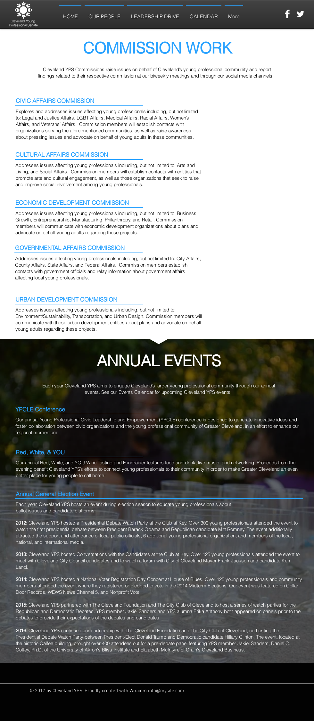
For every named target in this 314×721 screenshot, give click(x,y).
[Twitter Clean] (300, 14)
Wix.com (138, 691)
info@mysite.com (166, 691)
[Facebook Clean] (287, 14)
